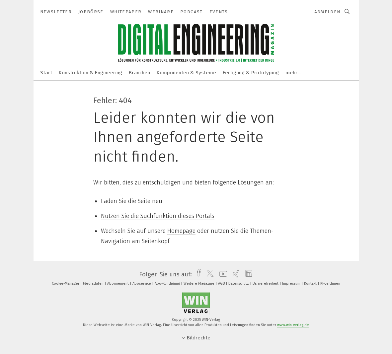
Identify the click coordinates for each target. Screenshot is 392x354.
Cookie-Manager (66, 283)
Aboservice (142, 283)
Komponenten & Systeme (186, 73)
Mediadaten (94, 283)
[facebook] (197, 274)
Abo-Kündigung (168, 283)
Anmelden (327, 12)
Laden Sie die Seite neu (131, 201)
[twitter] (208, 274)
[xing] (234, 274)
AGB (222, 283)
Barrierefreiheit (266, 283)
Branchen (139, 73)
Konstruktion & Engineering (90, 73)
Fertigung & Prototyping (251, 73)
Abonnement (118, 283)
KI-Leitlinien (330, 283)
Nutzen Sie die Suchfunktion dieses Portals (157, 216)
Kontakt (311, 283)
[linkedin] (247, 274)
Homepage (181, 231)
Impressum (291, 283)
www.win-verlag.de (293, 325)
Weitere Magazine (199, 283)
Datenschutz (239, 283)
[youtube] (221, 274)
